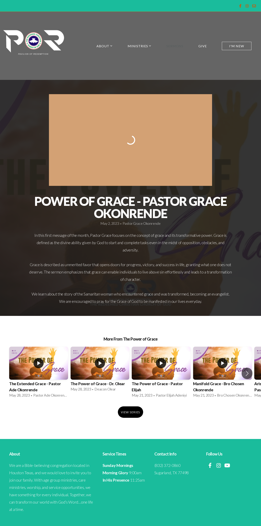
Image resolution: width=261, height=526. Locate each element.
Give (202, 46)
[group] (38, 373)
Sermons (175, 46)
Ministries (139, 46)
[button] (247, 373)
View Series (130, 412)
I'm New (236, 46)
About (104, 46)
